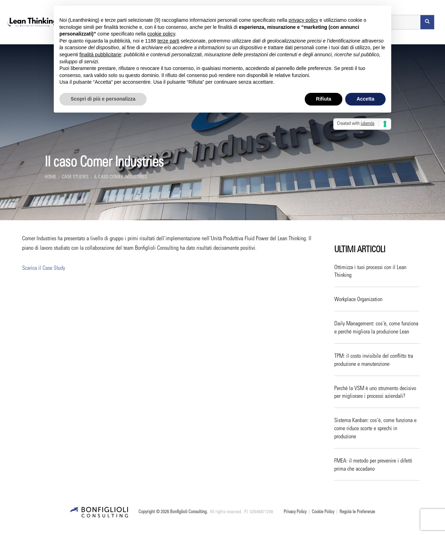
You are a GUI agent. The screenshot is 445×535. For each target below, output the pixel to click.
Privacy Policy (295, 512)
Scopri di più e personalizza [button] (103, 99)
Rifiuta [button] (323, 99)
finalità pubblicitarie (100, 54)
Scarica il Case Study (43, 268)
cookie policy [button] (161, 34)
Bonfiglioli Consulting (188, 512)
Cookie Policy (323, 512)
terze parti (168, 41)
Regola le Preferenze (357, 512)
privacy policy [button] (303, 20)
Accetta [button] (365, 99)
